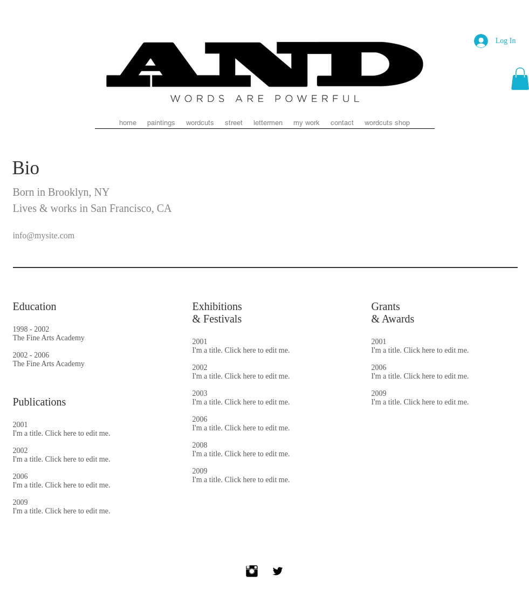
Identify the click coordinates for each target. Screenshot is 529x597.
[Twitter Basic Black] (278, 571)
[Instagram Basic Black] (252, 571)
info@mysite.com (44, 235)
